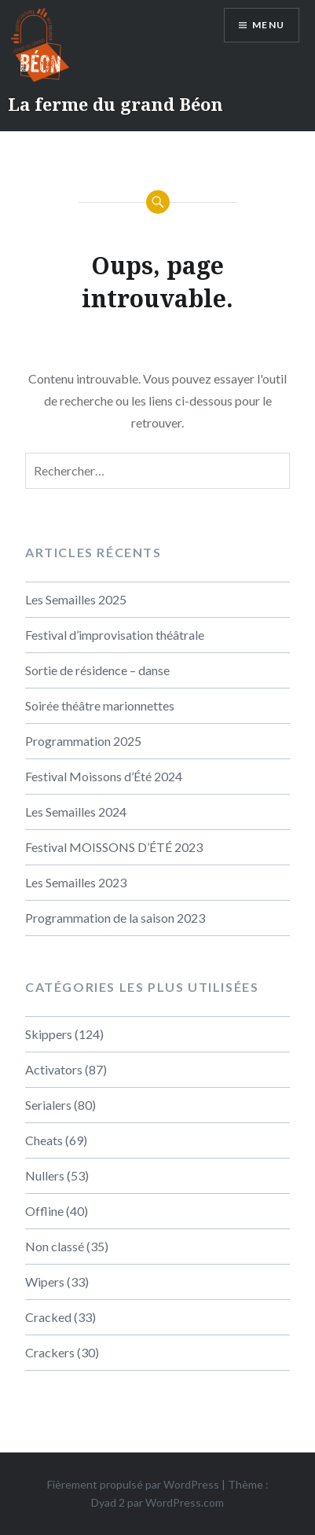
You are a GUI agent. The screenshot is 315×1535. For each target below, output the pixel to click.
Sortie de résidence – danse (97, 670)
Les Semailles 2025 (75, 599)
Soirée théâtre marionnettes (99, 705)
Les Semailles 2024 (75, 811)
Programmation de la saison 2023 (115, 917)
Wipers (44, 1281)
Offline (44, 1210)
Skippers (48, 1033)
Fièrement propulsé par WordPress (133, 1484)
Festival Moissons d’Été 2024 (103, 776)
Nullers (44, 1175)
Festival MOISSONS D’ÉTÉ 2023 (114, 846)
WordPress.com (184, 1502)
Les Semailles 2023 (75, 882)
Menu (268, 25)
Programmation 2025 (83, 740)
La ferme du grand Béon (115, 104)
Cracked (48, 1316)
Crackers (50, 1352)
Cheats (44, 1140)
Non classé (54, 1246)
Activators (53, 1069)
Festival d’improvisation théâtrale (114, 634)
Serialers (48, 1104)
